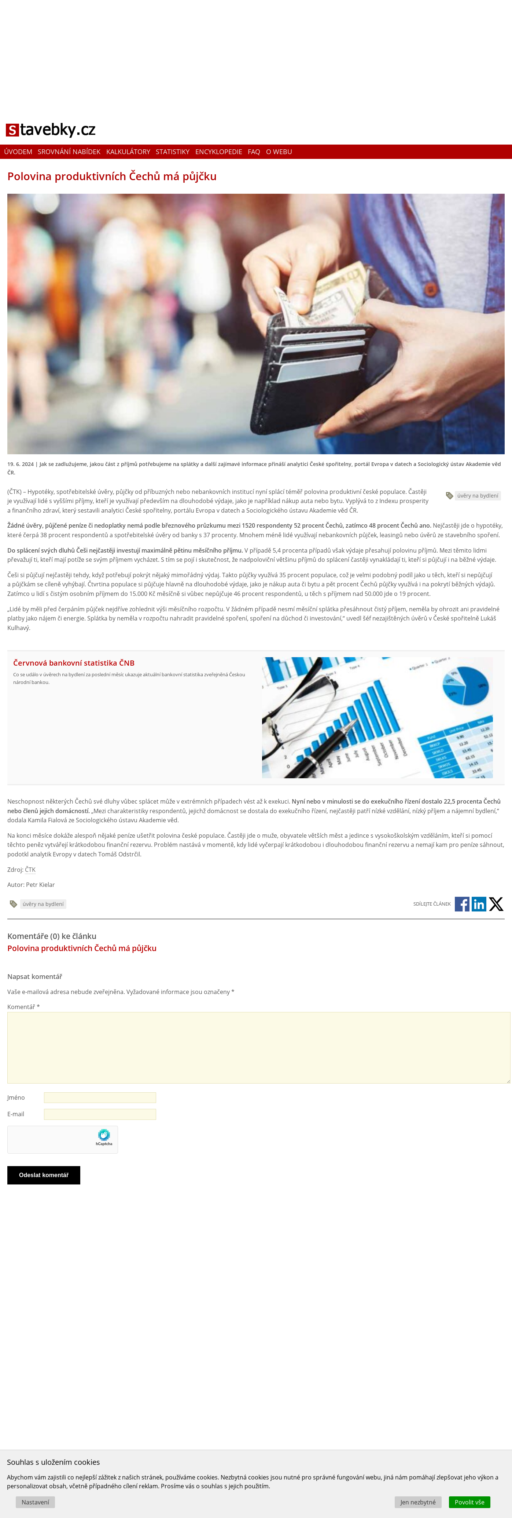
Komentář (23, 1007)
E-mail (15, 1114)
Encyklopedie (218, 151)
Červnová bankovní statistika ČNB (74, 663)
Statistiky (172, 151)
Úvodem (18, 151)
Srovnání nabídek (69, 151)
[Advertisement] (256, 53)
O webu (279, 151)
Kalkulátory (128, 151)
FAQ (254, 151)
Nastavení (35, 1502)
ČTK (30, 870)
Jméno (16, 1097)
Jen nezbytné (418, 1502)
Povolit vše (470, 1502)
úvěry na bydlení (477, 495)
